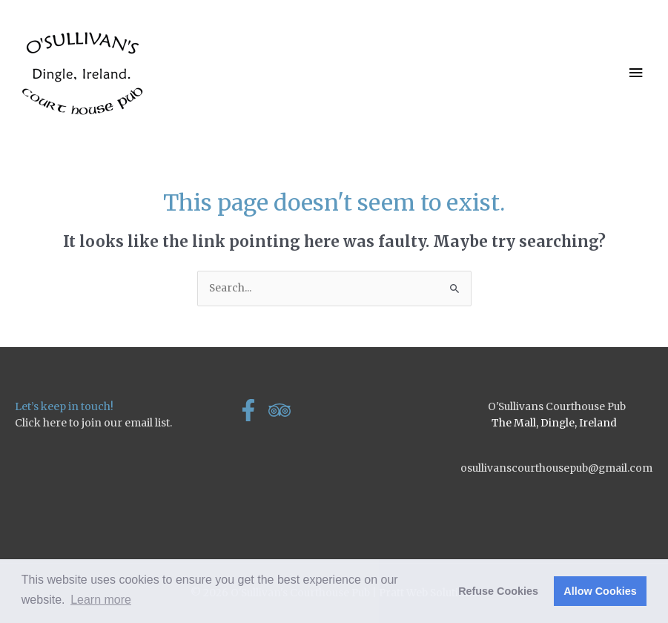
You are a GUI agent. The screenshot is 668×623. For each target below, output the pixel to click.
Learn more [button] (100, 599)
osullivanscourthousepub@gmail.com (556, 468)
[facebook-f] (251, 410)
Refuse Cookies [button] (498, 591)
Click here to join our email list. (93, 422)
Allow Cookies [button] (599, 591)
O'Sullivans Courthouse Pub (557, 406)
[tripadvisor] (282, 410)
